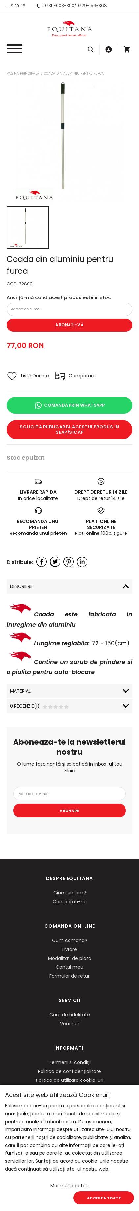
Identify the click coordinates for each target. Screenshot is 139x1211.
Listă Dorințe (35, 375)
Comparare (82, 375)
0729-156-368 (91, 5)
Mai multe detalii (69, 1185)
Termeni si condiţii (70, 1062)
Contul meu (69, 967)
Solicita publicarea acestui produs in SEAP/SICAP (69, 429)
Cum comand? (69, 940)
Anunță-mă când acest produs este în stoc (59, 297)
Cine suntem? (69, 893)
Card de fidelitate (69, 1014)
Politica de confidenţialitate (69, 1071)
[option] (69, 140)
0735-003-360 (58, 5)
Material (20, 691)
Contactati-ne (70, 901)
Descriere (21, 586)
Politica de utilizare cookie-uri (69, 1080)
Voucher (69, 1023)
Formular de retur (69, 976)
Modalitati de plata (69, 958)
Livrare (69, 949)
